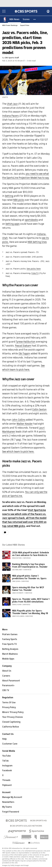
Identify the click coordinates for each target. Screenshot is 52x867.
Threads (6, 780)
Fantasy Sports (9, 639)
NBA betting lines (37, 242)
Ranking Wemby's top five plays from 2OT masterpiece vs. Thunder (30, 565)
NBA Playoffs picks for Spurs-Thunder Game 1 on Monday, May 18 (30, 612)
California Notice (10, 727)
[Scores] (26, 19)
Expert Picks (24, 25)
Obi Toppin (24, 353)
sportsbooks (31, 219)
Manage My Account (12, 797)
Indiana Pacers (10, 115)
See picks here (34, 268)
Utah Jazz (12, 103)
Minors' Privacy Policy (13, 712)
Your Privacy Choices (12, 717)
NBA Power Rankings (10, 25)
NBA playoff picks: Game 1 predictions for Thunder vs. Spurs (29, 577)
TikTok (5, 761)
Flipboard (7, 785)
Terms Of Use (9, 702)
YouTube (6, 756)
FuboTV (35, 273)
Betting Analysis (10, 649)
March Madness (10, 654)
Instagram (7, 765)
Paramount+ (8, 685)
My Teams (7, 807)
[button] (34, 19)
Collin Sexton (39, 409)
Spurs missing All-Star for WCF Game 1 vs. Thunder (28, 589)
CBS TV (5, 690)
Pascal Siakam (23, 345)
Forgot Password (10, 812)
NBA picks (18, 200)
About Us (6, 671)
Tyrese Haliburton (25, 341)
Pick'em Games (9, 634)
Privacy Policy (9, 707)
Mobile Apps (8, 659)
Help (4, 739)
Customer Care (9, 744)
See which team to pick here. (18, 451)
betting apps (13, 224)
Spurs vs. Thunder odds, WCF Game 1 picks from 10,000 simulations (30, 600)
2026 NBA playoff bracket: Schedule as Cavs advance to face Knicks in (30, 554)
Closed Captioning (11, 722)
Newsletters (8, 802)
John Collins (18, 419)
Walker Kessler (25, 423)
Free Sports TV (9, 644)
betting (9, 196)
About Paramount (11, 680)
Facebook (7, 770)
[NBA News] (14, 19)
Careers (6, 676)
